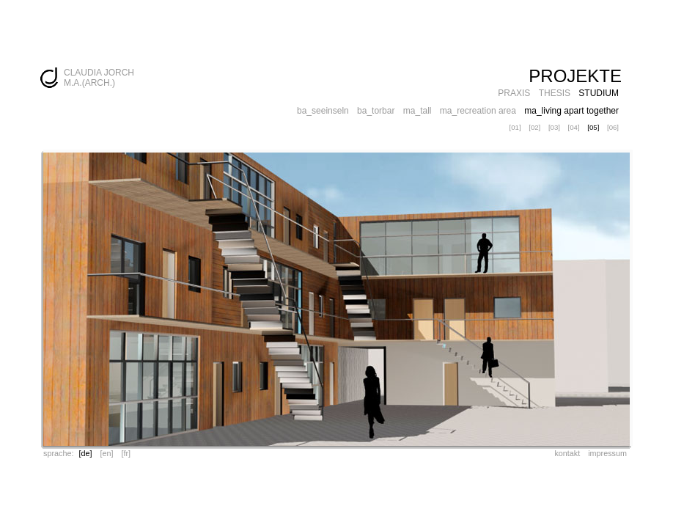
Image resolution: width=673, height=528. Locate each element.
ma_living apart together (571, 111)
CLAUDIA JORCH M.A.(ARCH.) (99, 77)
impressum (607, 453)
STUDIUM (598, 93)
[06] (613, 127)
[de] (85, 453)
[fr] (125, 453)
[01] (515, 127)
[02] (534, 127)
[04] (574, 127)
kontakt (567, 453)
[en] (106, 453)
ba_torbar (375, 111)
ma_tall (417, 111)
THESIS (554, 93)
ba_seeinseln (323, 111)
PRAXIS (514, 93)
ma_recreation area (478, 111)
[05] (593, 127)
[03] (554, 127)
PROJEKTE (575, 76)
